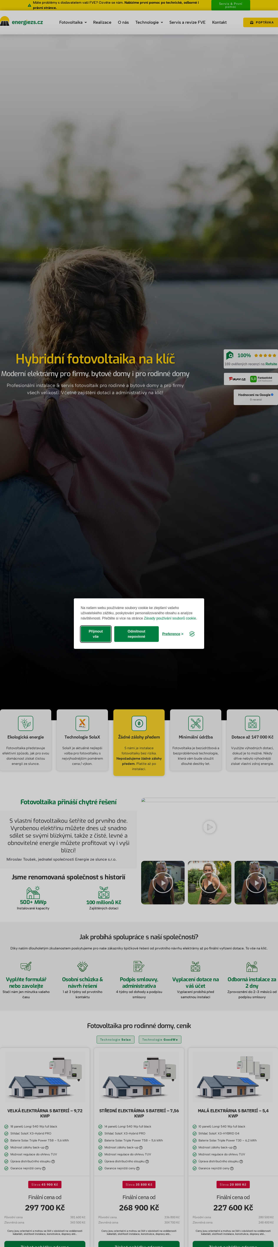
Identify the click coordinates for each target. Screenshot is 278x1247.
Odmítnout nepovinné (136, 633)
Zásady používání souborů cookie (170, 618)
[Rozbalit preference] (172, 634)
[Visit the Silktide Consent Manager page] (192, 634)
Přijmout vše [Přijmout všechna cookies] (96, 633)
